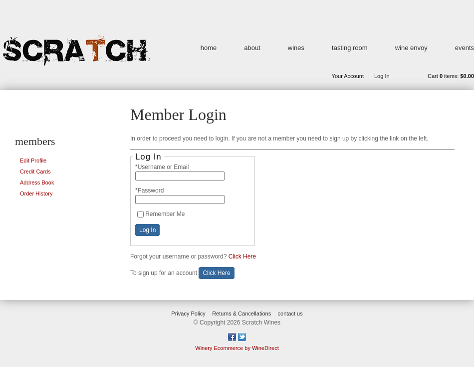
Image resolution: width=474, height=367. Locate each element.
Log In (382, 76)
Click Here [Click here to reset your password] (242, 256)
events (464, 48)
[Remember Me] (140, 214)
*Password (149, 190)
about (252, 48)
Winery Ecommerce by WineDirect (236, 348)
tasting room (350, 48)
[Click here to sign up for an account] (216, 273)
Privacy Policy (188, 313)
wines (296, 48)
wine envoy (411, 48)
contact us (290, 313)
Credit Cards (35, 171)
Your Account (348, 76)
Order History (36, 193)
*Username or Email (162, 167)
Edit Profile (33, 161)
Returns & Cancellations (241, 313)
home (209, 48)
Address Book (37, 183)
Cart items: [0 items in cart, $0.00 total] (451, 76)
